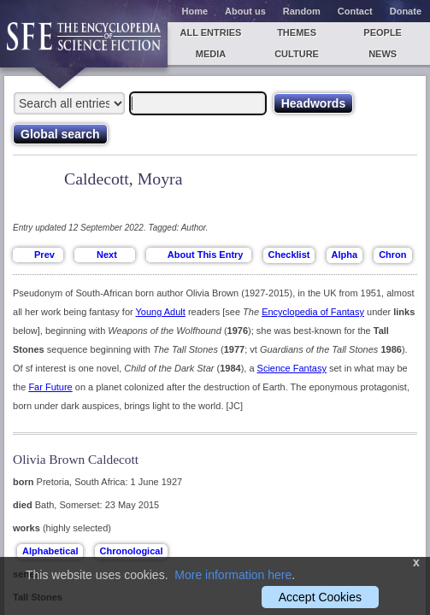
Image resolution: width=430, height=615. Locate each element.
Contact (355, 11)
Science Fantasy (292, 368)
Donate (405, 11)
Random (302, 11)
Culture (296, 54)
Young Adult (161, 312)
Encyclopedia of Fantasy (313, 312)
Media (211, 54)
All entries (210, 32)
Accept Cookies (320, 597)
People (382, 32)
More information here (233, 575)
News (382, 54)
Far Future (50, 387)
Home (195, 11)
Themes (296, 32)
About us (245, 11)
